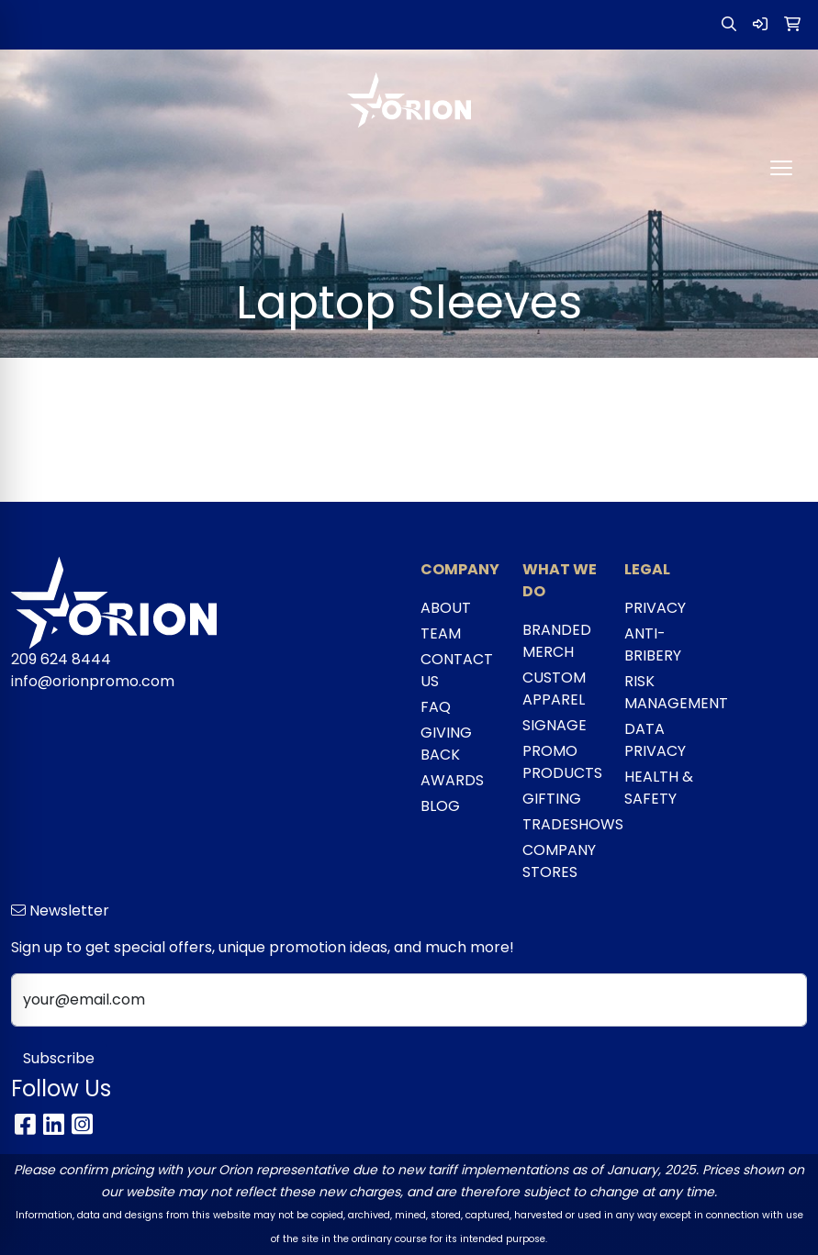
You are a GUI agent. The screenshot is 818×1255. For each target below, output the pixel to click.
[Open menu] (781, 168)
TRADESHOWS (562, 824)
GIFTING (551, 798)
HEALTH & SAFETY (658, 787)
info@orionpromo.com (92, 681)
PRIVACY (655, 607)
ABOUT (445, 607)
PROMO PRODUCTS (562, 761)
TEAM (440, 633)
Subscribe (59, 1058)
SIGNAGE (554, 725)
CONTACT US (456, 670)
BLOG (440, 805)
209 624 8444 (61, 659)
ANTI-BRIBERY (652, 644)
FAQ (435, 706)
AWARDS (452, 780)
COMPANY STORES (559, 861)
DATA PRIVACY (655, 739)
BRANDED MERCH (556, 640)
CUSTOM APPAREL (554, 688)
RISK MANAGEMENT (664, 692)
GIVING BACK (446, 743)
